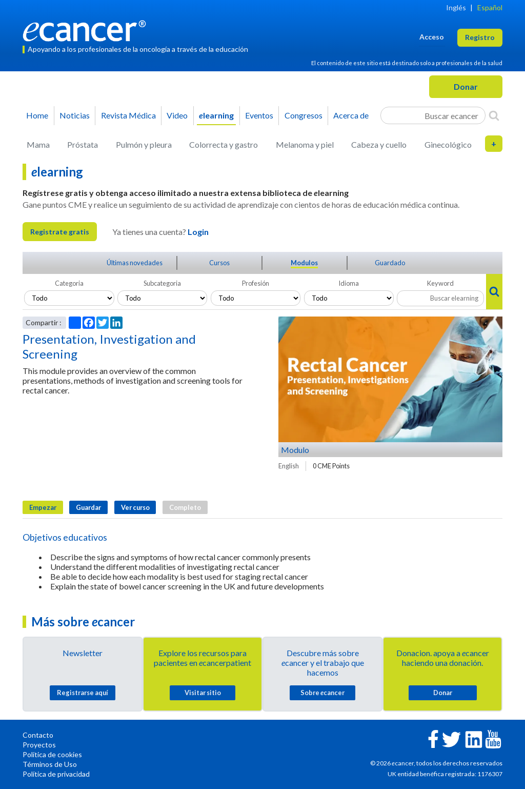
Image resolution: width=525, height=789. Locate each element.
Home (37, 115)
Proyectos (39, 744)
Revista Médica (128, 115)
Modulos (304, 263)
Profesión (255, 283)
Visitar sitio (203, 692)
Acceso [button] (431, 36)
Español (489, 7)
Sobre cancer (322, 692)
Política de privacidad (56, 774)
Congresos (303, 115)
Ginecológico (448, 144)
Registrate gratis (59, 231)
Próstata (82, 144)
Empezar (42, 507)
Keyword (440, 283)
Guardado (390, 263)
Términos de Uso (50, 764)
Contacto (38, 735)
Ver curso (135, 507)
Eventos (259, 115)
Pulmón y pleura (144, 144)
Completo (185, 507)
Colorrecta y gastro (223, 144)
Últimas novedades (135, 263)
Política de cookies (52, 754)
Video (177, 115)
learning (216, 115)
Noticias (74, 115)
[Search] (494, 115)
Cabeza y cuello (379, 144)
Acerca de (351, 115)
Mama (38, 144)
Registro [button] (480, 37)
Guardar (88, 507)
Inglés (456, 7)
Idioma (348, 283)
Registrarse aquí (82, 692)
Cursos (219, 263)
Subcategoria (162, 283)
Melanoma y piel (305, 144)
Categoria (69, 283)
